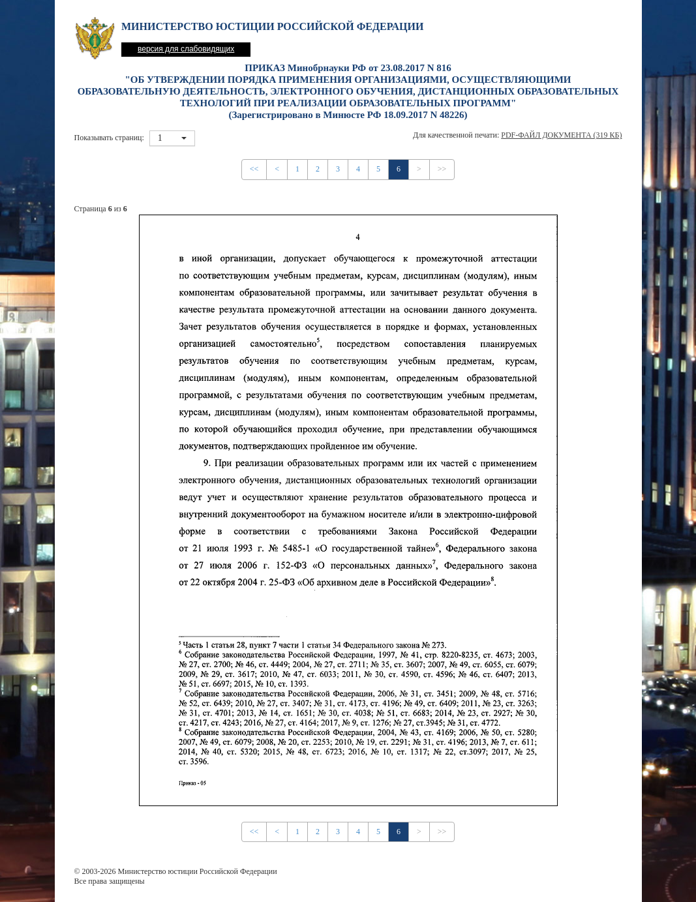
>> (442, 168)
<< (254, 168)
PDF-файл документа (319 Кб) (561, 135)
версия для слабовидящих (186, 48)
